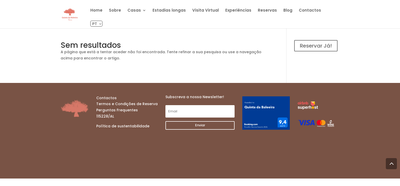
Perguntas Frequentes (117, 110)
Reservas (267, 11)
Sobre (115, 11)
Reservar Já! (316, 45)
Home (96, 11)
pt (94, 23)
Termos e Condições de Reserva (127, 103)
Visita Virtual (205, 11)
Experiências (238, 11)
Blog (287, 11)
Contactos (310, 11)
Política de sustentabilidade (122, 126)
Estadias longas (169, 11)
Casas (134, 11)
